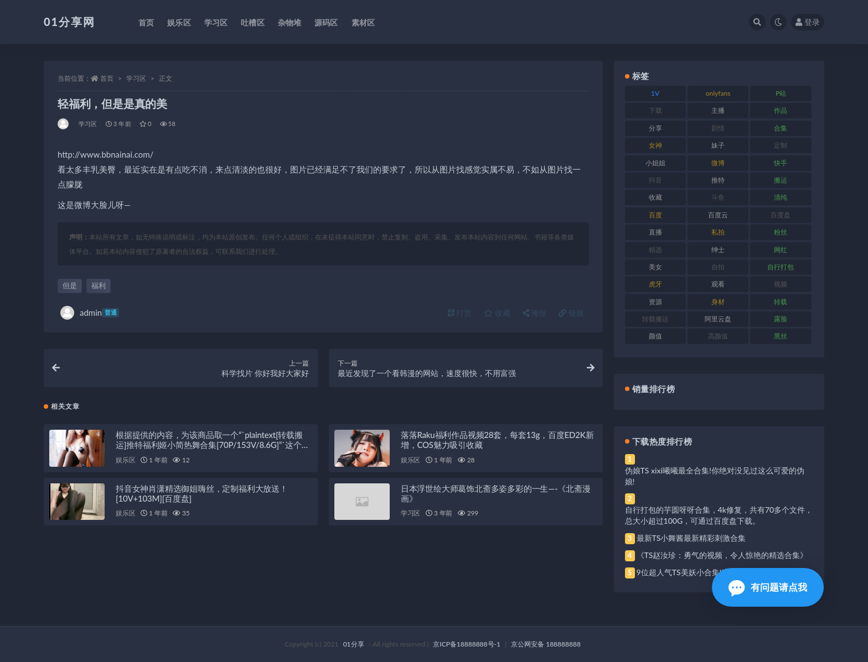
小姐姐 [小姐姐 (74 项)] (655, 163)
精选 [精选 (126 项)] (655, 250)
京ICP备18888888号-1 (466, 644)
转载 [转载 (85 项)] (780, 302)
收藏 (497, 312)
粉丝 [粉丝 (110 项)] (780, 232)
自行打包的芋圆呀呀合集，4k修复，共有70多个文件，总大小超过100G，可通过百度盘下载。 (719, 515)
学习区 (136, 78)
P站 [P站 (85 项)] (781, 93)
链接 (571, 312)
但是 (70, 285)
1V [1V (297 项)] (655, 93)
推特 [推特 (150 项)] (718, 180)
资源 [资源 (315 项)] (655, 302)
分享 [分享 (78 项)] (655, 128)
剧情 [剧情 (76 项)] (718, 128)
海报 (535, 312)
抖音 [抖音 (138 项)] (655, 180)
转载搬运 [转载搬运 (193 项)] (655, 319)
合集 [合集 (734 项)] (780, 128)
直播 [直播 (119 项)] (655, 232)
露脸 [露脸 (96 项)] (780, 319)
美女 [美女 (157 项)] (655, 267)
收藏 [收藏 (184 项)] (655, 197)
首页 (106, 78)
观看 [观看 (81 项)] (718, 284)
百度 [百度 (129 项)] (655, 215)
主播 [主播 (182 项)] (718, 110)
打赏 (460, 312)
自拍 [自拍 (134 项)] (718, 267)
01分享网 (69, 21)
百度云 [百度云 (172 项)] (718, 215)
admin (89, 313)
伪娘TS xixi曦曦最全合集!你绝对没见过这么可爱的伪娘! (714, 476)
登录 (807, 22)
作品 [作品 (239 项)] (780, 110)
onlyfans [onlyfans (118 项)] (718, 93)
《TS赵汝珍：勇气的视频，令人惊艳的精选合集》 (722, 555)
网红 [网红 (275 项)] (780, 250)
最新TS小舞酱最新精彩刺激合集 (691, 538)
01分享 (353, 644)
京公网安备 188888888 (546, 644)
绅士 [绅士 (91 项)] (718, 250)
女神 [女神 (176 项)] (655, 145)
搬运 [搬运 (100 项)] (780, 180)
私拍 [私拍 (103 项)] (718, 232)
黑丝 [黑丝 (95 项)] (780, 336)
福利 (98, 285)
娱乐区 (125, 461)
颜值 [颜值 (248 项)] (655, 336)
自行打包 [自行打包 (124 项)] (780, 267)
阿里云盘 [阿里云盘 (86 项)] (718, 319)
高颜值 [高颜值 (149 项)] (718, 336)
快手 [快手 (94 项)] (780, 163)
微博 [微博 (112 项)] (718, 163)
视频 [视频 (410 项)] (780, 284)
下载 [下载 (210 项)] (655, 110)
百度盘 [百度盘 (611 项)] (780, 215)
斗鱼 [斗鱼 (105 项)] (718, 197)
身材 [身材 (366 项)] (718, 302)
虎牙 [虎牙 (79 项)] (655, 284)
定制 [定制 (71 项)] (780, 145)
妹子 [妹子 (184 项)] (718, 145)
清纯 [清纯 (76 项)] (780, 197)
